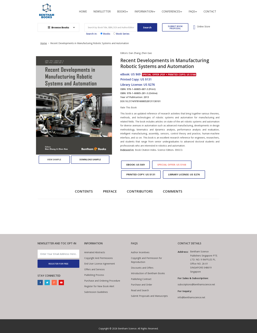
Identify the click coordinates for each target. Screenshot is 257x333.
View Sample (54, 159)
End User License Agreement (99, 263)
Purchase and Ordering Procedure (102, 280)
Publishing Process (94, 274)
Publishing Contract (141, 279)
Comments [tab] (172, 191)
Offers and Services (94, 269)
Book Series (121, 33)
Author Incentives (140, 252)
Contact (210, 11)
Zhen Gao (146, 53)
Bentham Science (127, 328)
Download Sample (90, 159)
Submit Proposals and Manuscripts (149, 295)
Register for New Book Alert (99, 286)
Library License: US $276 (184, 174)
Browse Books (58, 27)
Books (122, 11)
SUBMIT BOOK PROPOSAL (175, 27)
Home (83, 11)
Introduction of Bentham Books (148, 273)
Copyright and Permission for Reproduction (146, 260)
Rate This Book (128, 107)
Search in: (91, 33)
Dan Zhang (134, 53)
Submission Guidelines (96, 292)
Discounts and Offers (142, 267)
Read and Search (140, 290)
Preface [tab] (110, 191)
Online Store (203, 26)
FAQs (193, 11)
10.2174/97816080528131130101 (143, 101)
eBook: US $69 (135, 164)
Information (145, 11)
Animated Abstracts (94, 252)
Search (147, 27)
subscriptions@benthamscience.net (196, 284)
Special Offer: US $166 (171, 164)
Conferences (172, 11)
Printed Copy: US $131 (140, 174)
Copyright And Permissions (98, 258)
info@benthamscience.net (191, 297)
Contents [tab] (84, 191)
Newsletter (102, 11)
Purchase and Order (141, 284)
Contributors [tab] (140, 191)
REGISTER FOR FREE (58, 263)
